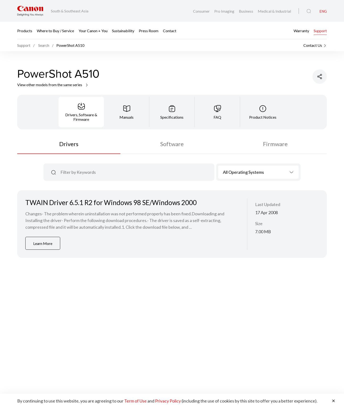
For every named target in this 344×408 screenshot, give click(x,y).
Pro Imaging (224, 11)
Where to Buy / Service (55, 30)
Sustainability (123, 30)
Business (246, 11)
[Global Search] (308, 11)
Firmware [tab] (275, 143)
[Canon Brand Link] (30, 11)
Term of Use (135, 400)
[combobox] (258, 172)
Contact (169, 30)
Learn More (42, 243)
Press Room (148, 30)
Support (320, 30)
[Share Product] (319, 76)
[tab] (81, 112)
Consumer (201, 11)
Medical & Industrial (274, 11)
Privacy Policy (168, 400)
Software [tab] (172, 143)
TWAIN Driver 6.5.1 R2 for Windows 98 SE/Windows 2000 (111, 202)
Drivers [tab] (68, 143)
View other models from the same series (53, 84)
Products (24, 30)
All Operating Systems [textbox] (243, 172)
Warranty (301, 30)
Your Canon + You (93, 30)
